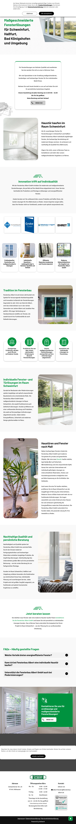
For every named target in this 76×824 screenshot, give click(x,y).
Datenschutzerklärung (33, 818)
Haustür (59, 459)
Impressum (21, 818)
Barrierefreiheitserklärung (49, 818)
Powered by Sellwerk (38, 821)
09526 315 (61, 787)
